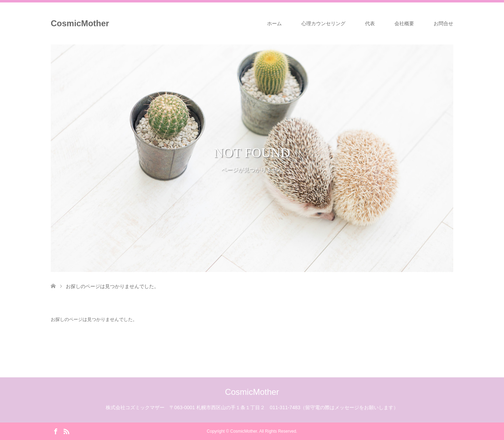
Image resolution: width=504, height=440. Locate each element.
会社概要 (404, 23)
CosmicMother (80, 23)
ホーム (274, 23)
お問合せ (443, 23)
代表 (370, 23)
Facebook (55, 431)
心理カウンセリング (323, 23)
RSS (66, 431)
